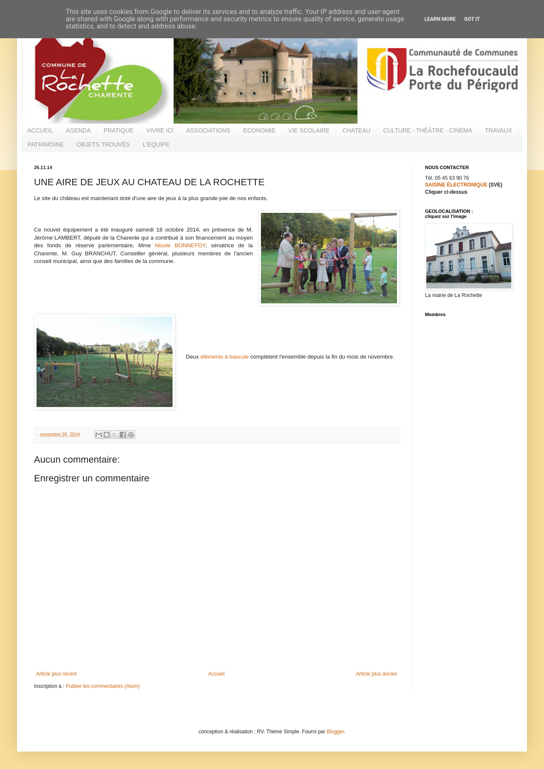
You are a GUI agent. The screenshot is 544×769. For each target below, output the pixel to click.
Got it (472, 19)
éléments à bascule (225, 356)
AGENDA (78, 130)
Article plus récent (56, 674)
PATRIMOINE (46, 144)
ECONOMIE (259, 130)
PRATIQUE (119, 130)
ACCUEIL (40, 130)
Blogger (335, 732)
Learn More (440, 19)
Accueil (216, 674)
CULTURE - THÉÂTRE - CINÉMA (427, 130)
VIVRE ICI (159, 130)
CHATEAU (357, 130)
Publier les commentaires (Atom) (103, 686)
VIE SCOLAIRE (308, 130)
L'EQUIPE (156, 144)
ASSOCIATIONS (208, 130)
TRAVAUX (498, 130)
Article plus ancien (376, 674)
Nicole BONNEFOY (180, 245)
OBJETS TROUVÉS (103, 144)
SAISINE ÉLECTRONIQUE (456, 185)
